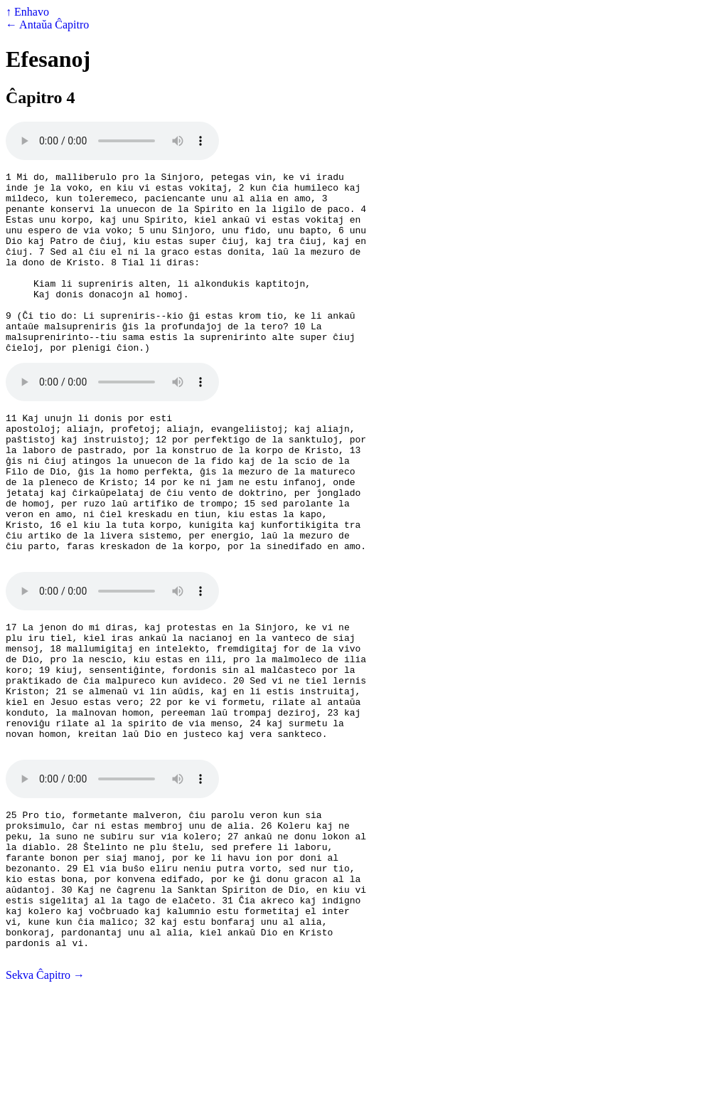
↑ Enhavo (27, 12)
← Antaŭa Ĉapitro (47, 24)
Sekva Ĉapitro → (45, 1097)
